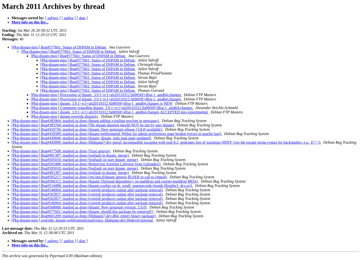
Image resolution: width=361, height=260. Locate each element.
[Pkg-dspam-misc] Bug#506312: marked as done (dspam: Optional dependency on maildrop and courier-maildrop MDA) (105, 181)
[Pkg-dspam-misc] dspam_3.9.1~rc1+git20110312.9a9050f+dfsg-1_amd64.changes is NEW (102, 103)
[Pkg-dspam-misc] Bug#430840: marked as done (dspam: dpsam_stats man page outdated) (82, 138)
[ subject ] (53, 18)
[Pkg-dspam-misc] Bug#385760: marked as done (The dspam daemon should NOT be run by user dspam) (93, 125)
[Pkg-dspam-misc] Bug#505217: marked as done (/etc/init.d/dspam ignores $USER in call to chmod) (90, 177)
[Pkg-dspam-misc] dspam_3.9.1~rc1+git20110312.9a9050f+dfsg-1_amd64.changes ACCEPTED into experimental (120, 112)
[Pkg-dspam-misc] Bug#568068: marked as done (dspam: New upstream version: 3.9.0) (80, 207)
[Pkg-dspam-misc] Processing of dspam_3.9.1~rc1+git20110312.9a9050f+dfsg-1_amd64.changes (106, 95)
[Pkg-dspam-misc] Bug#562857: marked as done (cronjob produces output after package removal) (88, 194)
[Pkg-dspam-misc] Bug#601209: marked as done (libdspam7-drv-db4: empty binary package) (84, 216)
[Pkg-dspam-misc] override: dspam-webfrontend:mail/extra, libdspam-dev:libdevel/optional (83, 220)
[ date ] (82, 18)
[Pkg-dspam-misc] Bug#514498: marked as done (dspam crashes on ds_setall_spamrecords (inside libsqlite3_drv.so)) (102, 186)
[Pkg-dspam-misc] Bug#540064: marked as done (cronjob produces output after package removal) (88, 190)
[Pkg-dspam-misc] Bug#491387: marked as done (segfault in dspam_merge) (71, 155)
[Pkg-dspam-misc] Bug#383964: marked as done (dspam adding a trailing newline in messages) (86, 121)
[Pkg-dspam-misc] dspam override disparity (65, 116)
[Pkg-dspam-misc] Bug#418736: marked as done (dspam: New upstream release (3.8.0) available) (87, 129)
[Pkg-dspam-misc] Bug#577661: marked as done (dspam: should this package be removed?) (83, 212)
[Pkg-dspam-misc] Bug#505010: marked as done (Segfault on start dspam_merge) (75, 160)
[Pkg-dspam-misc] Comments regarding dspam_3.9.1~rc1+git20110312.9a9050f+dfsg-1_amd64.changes (112, 108)
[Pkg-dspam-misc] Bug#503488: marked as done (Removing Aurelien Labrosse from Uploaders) (86, 164)
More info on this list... (30, 22)
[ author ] (69, 18)
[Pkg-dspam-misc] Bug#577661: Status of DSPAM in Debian (59, 47)
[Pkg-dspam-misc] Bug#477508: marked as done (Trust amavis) (61, 151)
